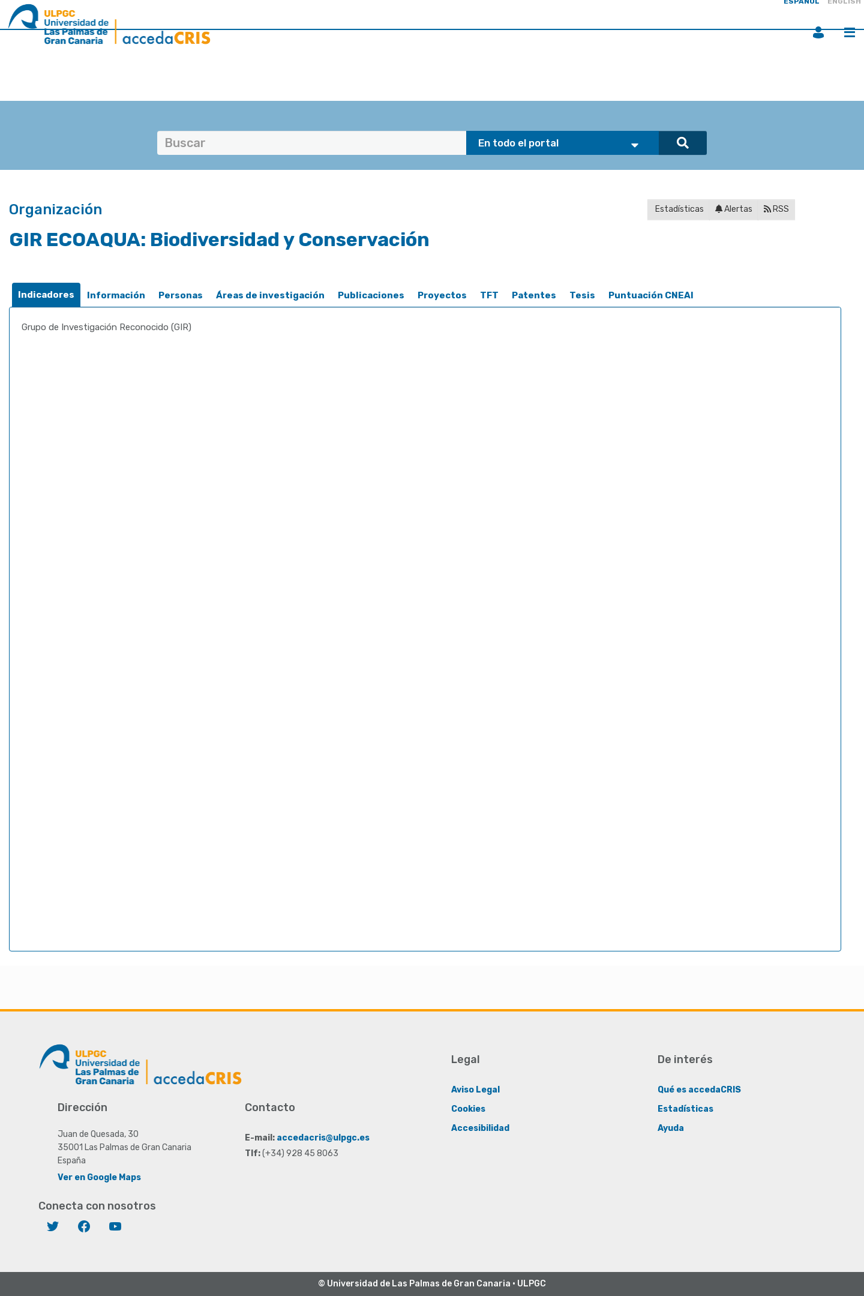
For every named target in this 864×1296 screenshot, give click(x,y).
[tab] (46, 295)
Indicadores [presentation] (46, 294)
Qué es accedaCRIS (699, 1089)
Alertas (733, 209)
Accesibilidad (480, 1128)
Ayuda (671, 1128)
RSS (776, 209)
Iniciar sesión (818, 32)
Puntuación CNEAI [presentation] (651, 295)
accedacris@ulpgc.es (323, 1137)
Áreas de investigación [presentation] (270, 295)
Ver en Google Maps (99, 1177)
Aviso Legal (475, 1089)
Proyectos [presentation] (442, 295)
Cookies (468, 1108)
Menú (849, 32)
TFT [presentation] (489, 295)
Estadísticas (678, 209)
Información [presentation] (116, 295)
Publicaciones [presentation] (371, 295)
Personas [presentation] (180, 295)
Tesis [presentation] (582, 295)
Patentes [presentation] (534, 295)
